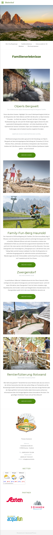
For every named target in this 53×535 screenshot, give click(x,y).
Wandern (21, 46)
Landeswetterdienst (8, 483)
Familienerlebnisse (26, 44)
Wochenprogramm (33, 46)
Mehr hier (26, 155)
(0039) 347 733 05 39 (26, 457)
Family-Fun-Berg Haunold (27, 233)
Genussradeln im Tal (41, 44)
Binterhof (9, 2)
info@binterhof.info (28, 459)
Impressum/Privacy (30, 533)
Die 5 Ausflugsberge (12, 44)
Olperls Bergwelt (26, 106)
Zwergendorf (26, 272)
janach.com (21, 533)
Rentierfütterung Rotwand (26, 374)
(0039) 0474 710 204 (28, 452)
